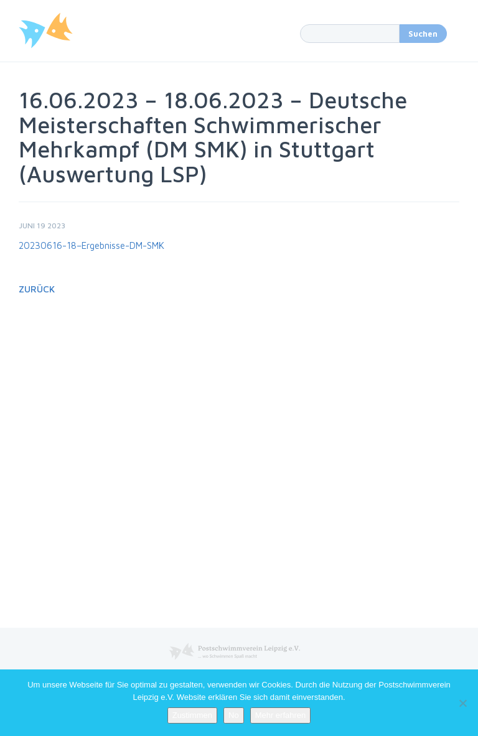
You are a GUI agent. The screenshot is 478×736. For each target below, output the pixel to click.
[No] (462, 703)
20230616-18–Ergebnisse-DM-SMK (91, 245)
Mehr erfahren (280, 715)
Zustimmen (192, 715)
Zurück (37, 289)
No (233, 715)
